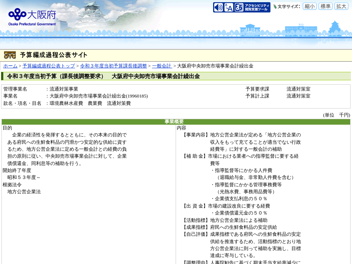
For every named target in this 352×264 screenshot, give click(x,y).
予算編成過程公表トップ (48, 66)
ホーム (10, 66)
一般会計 (162, 66)
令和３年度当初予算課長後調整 (113, 66)
